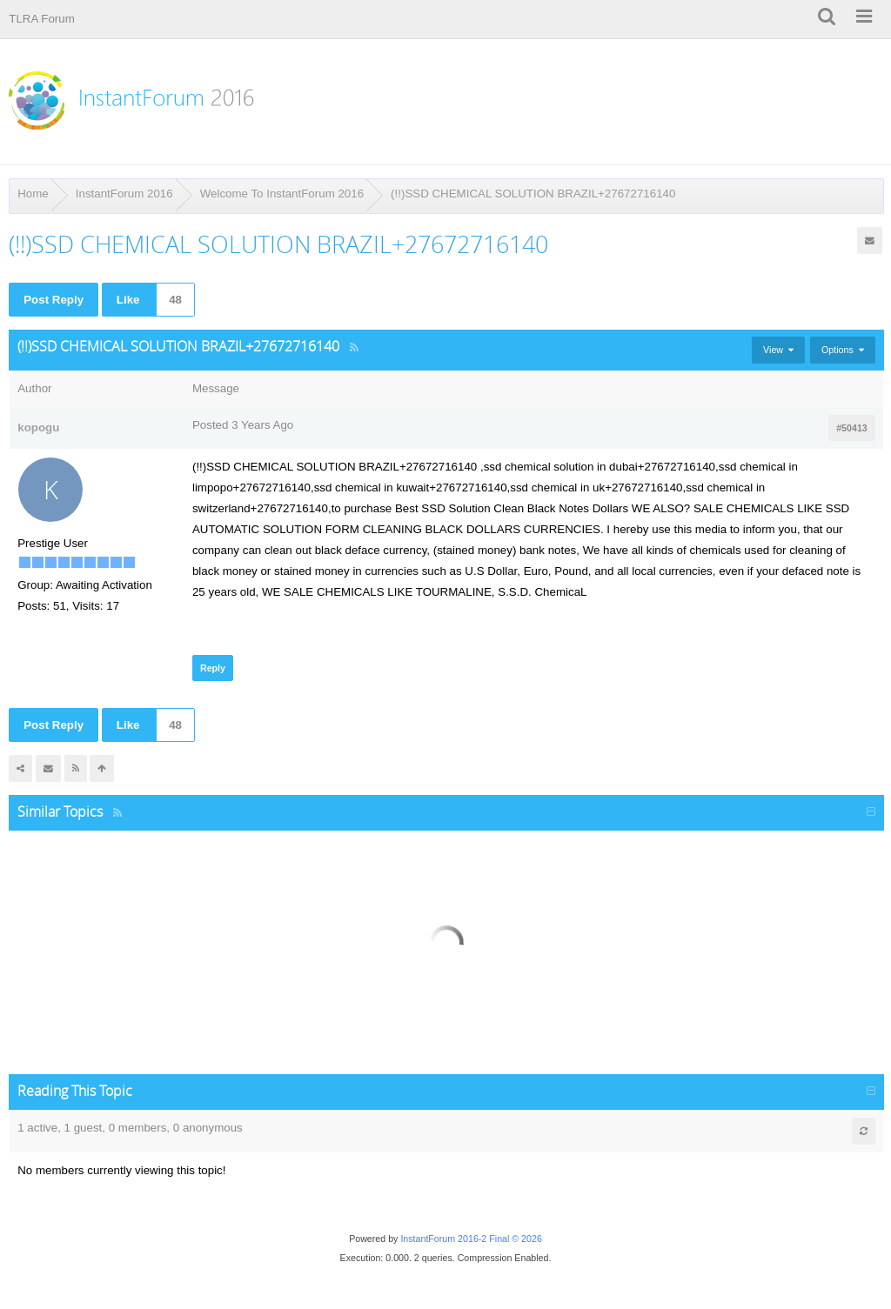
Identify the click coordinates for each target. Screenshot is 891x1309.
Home (33, 193)
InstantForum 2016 (124, 193)
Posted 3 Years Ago (242, 424)
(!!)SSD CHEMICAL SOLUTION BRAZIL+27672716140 (533, 193)
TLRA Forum (42, 18)
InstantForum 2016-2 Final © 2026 (470, 1238)
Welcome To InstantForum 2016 (282, 193)
